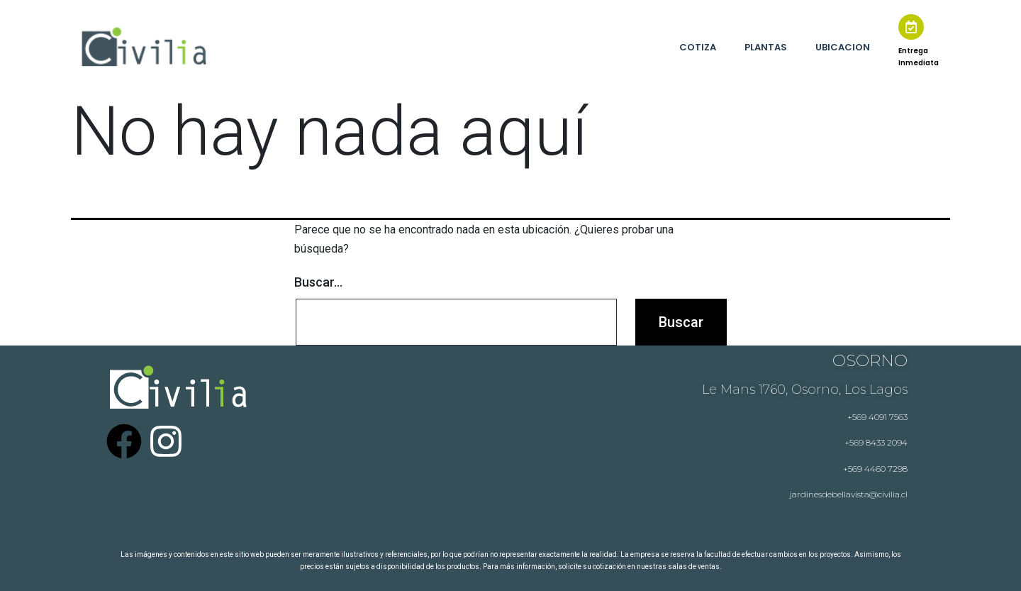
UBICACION (842, 47)
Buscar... (318, 282)
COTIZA (697, 47)
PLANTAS (765, 47)
